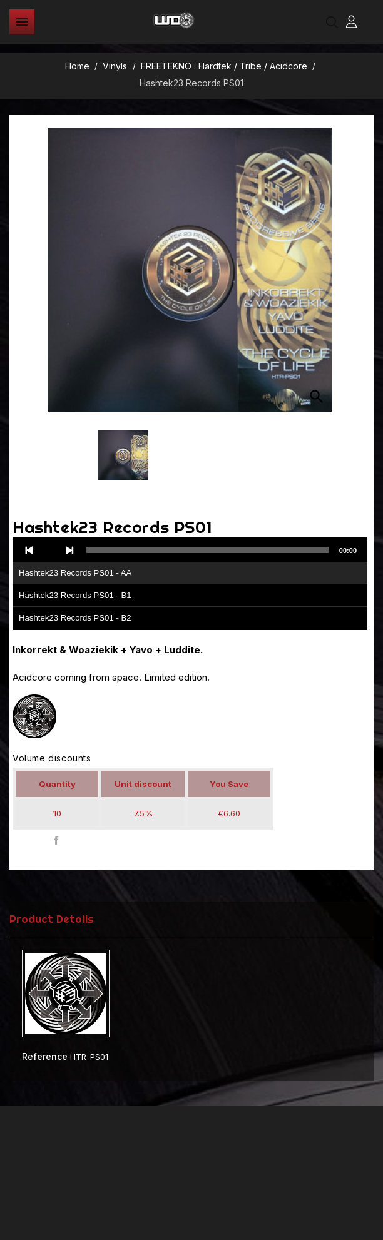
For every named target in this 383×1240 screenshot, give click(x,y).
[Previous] (29, 550)
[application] (190, 584)
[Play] (49, 550)
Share (56, 840)
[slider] (207, 550)
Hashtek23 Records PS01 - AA (75, 572)
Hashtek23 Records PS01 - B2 (75, 618)
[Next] (69, 550)
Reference (45, 1056)
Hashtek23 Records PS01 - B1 (75, 595)
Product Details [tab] (51, 918)
